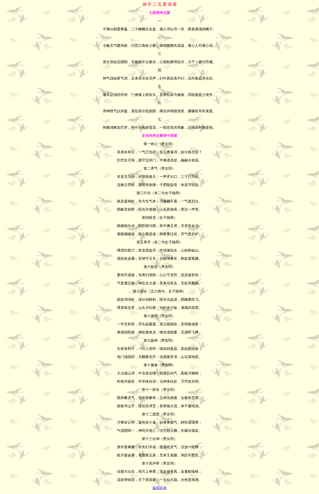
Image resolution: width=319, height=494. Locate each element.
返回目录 (159, 488)
